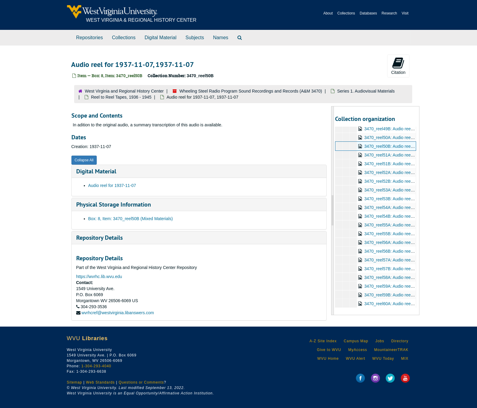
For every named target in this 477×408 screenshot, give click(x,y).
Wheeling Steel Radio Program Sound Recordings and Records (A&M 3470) (251, 91)
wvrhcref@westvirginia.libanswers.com (117, 312)
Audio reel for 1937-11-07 (112, 185)
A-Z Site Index (323, 341)
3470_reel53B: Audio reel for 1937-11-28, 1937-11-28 (414, 198)
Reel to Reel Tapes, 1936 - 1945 (121, 97)
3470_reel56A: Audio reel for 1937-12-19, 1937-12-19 (414, 242)
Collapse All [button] (84, 160)
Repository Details (99, 238)
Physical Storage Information (113, 204)
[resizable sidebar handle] (332, 210)
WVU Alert (355, 358)
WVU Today (383, 358)
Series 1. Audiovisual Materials (366, 91)
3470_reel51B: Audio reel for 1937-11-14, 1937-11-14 (414, 163)
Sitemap (74, 382)
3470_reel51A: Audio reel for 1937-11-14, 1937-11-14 (414, 155)
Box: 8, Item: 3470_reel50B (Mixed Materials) (130, 218)
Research (389, 13)
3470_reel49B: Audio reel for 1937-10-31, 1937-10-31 (414, 128)
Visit (405, 13)
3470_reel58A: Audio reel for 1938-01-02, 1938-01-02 (414, 277)
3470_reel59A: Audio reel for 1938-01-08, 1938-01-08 (414, 286)
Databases (368, 13)
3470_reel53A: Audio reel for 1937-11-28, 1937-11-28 (414, 190)
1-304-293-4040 (96, 366)
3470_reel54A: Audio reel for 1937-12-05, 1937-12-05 (414, 207)
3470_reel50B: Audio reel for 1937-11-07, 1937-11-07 (414, 146)
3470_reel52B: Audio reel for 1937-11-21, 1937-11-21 (414, 181)
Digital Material (161, 37)
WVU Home (328, 358)
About (328, 13)
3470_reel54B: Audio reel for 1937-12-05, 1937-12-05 (414, 216)
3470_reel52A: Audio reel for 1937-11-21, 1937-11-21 (414, 172)
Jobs (379, 341)
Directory (399, 341)
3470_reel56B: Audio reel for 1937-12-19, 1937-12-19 (414, 251)
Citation (398, 66)
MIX (404, 358)
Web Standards (100, 382)
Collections (346, 13)
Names (220, 37)
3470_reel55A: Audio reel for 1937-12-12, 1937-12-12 (414, 225)
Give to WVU (329, 350)
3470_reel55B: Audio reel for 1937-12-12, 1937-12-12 (414, 233)
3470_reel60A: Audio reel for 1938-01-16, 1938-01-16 (414, 303)
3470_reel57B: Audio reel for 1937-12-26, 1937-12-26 (414, 268)
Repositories (89, 37)
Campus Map (356, 341)
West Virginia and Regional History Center (124, 91)
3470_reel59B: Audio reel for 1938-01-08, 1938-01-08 (414, 295)
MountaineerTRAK (391, 350)
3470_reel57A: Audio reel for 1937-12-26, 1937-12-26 (414, 260)
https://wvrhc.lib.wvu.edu (99, 276)
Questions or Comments (141, 382)
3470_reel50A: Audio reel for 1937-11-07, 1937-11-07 (414, 137)
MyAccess (357, 350)
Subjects (195, 37)
